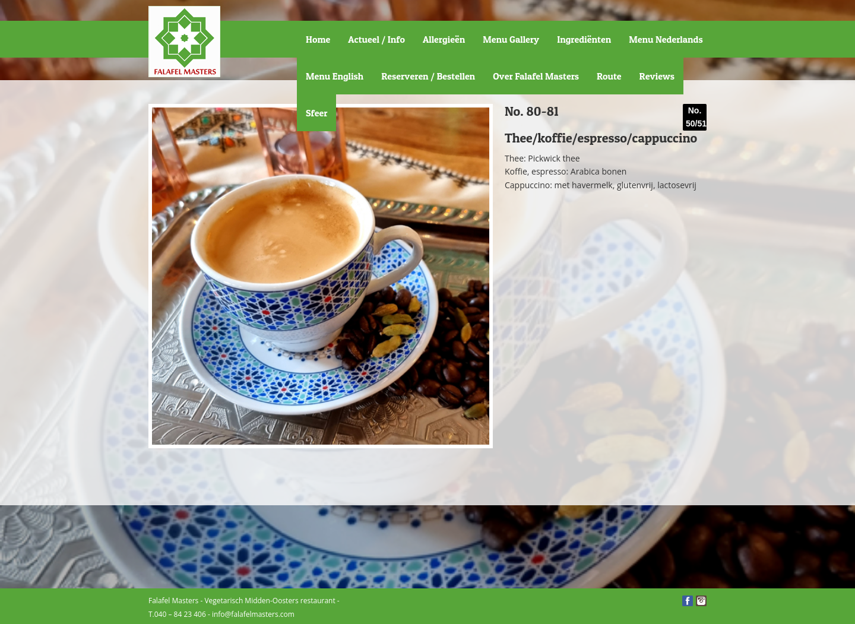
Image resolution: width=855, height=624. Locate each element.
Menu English (334, 76)
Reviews (656, 76)
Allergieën (444, 39)
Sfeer (316, 113)
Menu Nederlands (665, 39)
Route (609, 76)
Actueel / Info (376, 39)
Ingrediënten (584, 39)
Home (318, 39)
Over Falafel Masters (536, 76)
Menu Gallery (511, 39)
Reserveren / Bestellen (428, 76)
